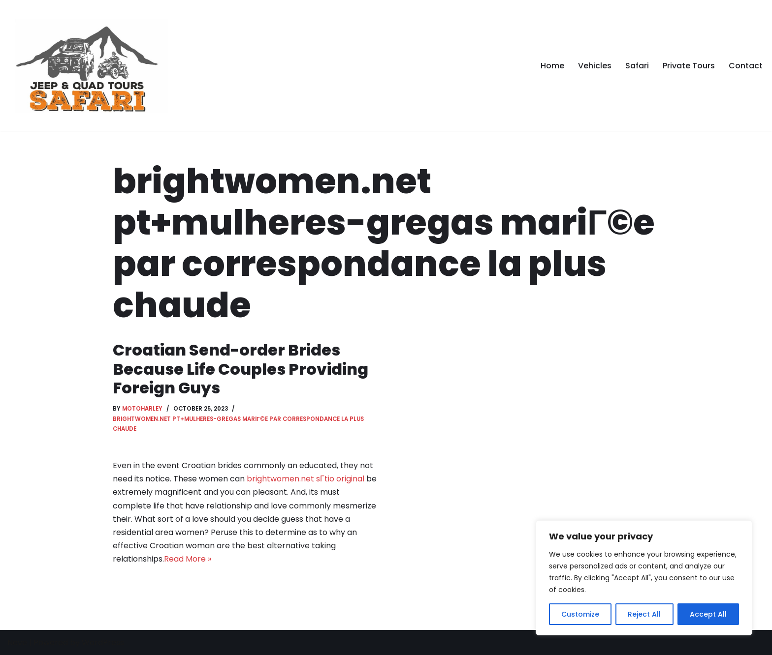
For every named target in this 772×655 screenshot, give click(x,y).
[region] (644, 577)
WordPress (103, 642)
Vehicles (594, 65)
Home (552, 65)
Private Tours (689, 65)
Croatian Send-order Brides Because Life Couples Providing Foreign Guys (240, 369)
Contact (746, 65)
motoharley (142, 409)
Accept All (708, 614)
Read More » (187, 559)
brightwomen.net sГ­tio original (305, 478)
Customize (580, 614)
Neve (17, 642)
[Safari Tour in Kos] (89, 66)
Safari (637, 65)
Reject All (644, 614)
